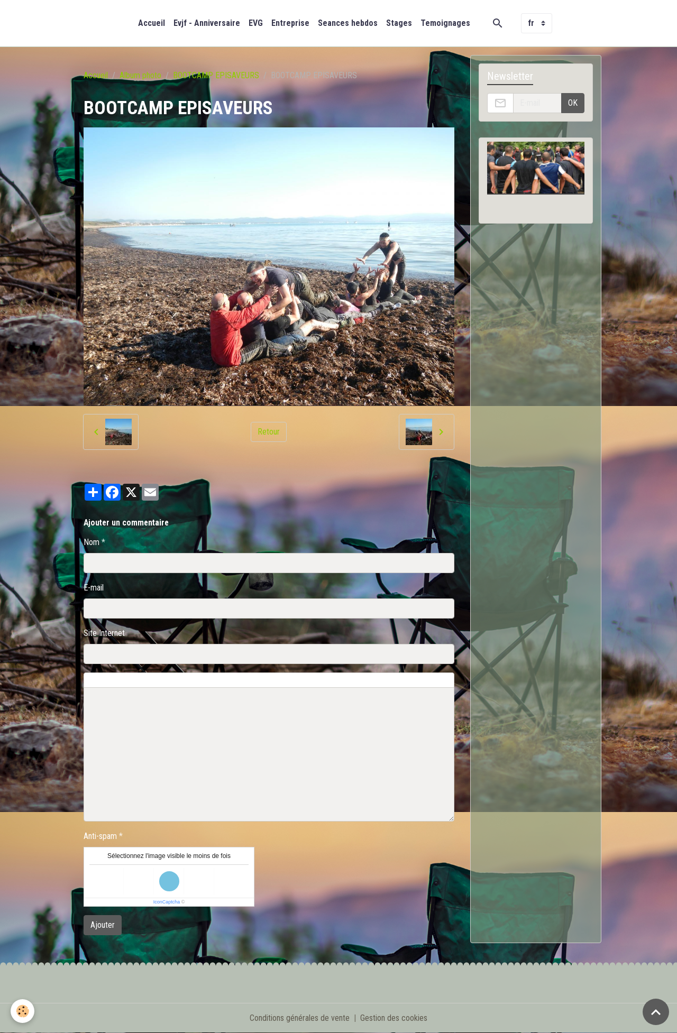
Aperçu (324, 680)
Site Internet (104, 633)
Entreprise (290, 23)
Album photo (140, 75)
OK (573, 103)
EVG (256, 23)
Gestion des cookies (393, 1018)
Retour (269, 432)
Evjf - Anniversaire (206, 23)
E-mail (94, 588)
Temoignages (445, 23)
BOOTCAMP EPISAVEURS (216, 75)
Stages (399, 23)
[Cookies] (22, 1011)
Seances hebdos (348, 23)
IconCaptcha (166, 902)
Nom (91, 542)
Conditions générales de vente (300, 1018)
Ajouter (102, 925)
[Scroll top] (656, 1012)
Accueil (151, 23)
